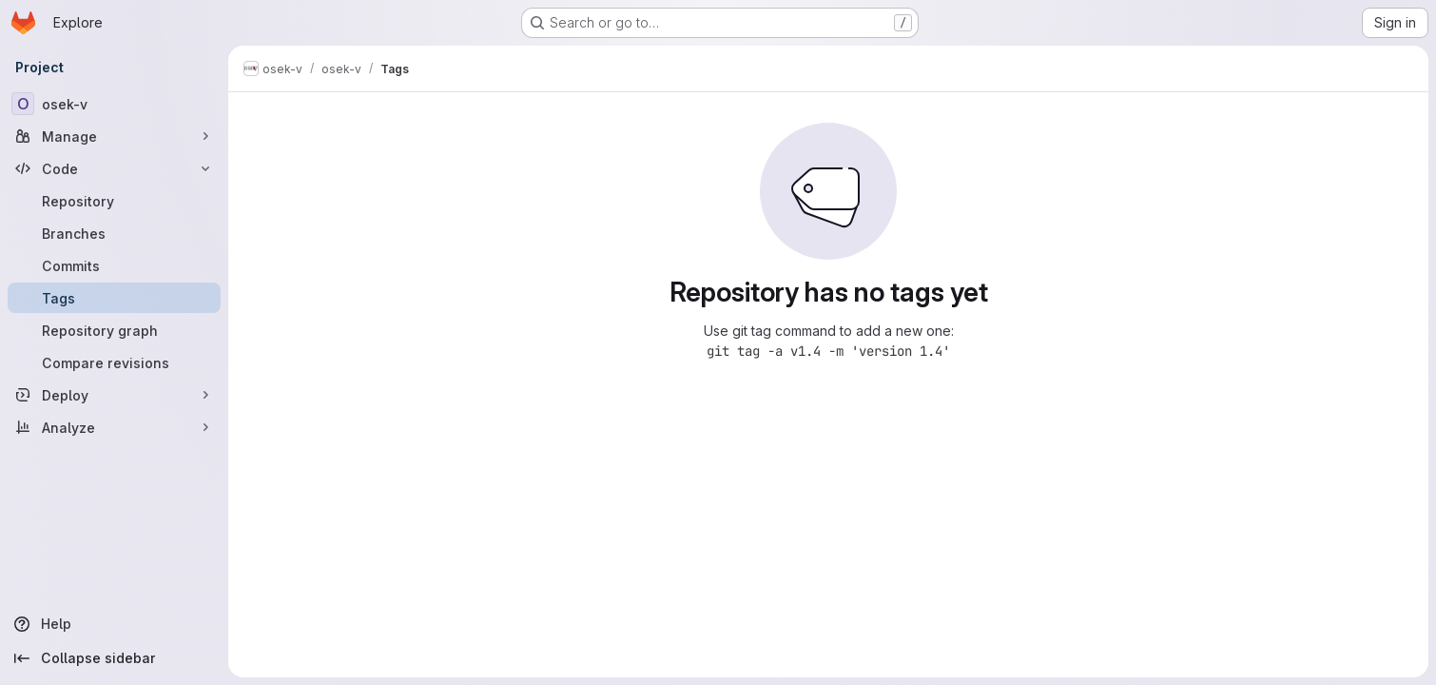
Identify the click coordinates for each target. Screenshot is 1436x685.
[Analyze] (114, 427)
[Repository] (114, 201)
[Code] (114, 168)
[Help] (114, 624)
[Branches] (114, 233)
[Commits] (114, 265)
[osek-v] (114, 103)
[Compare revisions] (114, 362)
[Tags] (114, 298)
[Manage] (114, 136)
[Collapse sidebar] (114, 658)
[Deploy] (114, 395)
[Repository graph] (114, 330)
